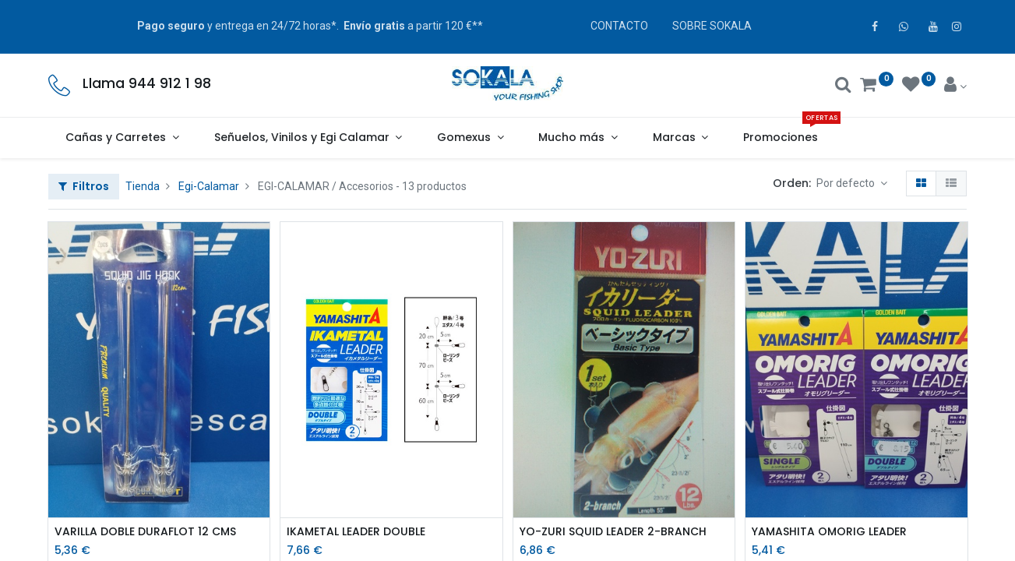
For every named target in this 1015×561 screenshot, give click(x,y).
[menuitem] (781, 138)
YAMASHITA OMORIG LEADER (829, 531)
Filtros (83, 186)
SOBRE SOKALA (712, 25)
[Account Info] (955, 86)
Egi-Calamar (208, 186)
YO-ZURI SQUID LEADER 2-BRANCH (613, 531)
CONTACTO (619, 25)
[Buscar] (843, 86)
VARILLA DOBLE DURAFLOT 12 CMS (145, 531)
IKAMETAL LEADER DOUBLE (356, 531)
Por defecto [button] (846, 183)
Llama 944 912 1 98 (147, 83)
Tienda (142, 186)
